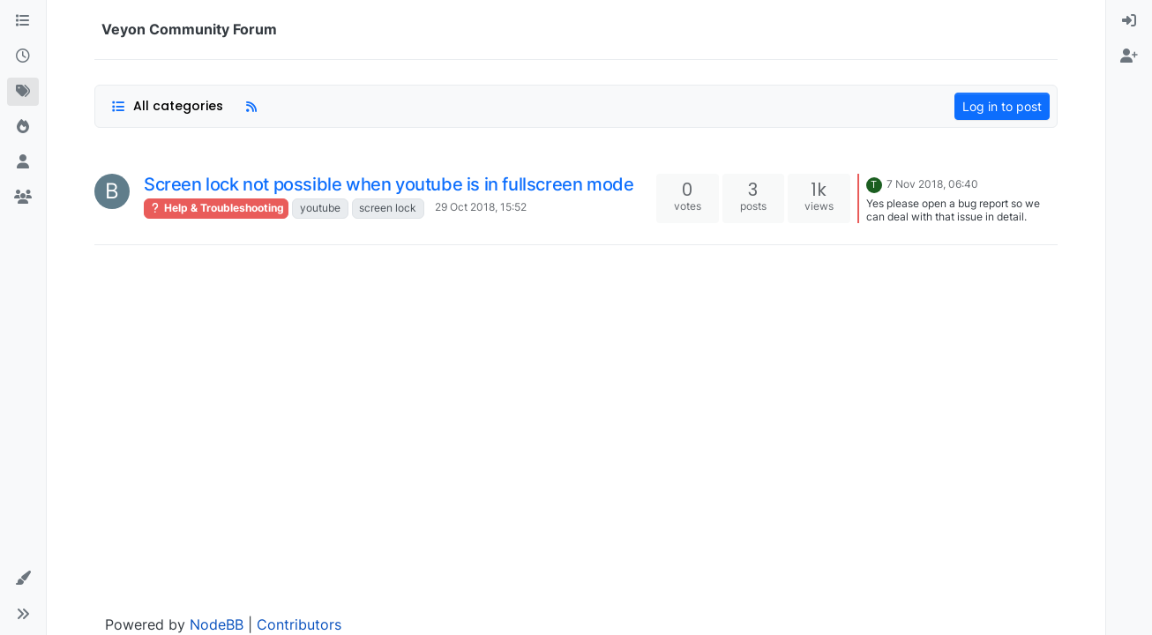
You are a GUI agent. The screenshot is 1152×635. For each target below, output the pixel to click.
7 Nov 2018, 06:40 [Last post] (932, 183)
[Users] (23, 162)
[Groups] (23, 197)
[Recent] (23, 56)
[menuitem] (1129, 21)
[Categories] (23, 21)
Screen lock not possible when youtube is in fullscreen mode (388, 184)
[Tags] (23, 92)
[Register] (1129, 56)
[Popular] (23, 127)
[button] (23, 578)
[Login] (1129, 21)
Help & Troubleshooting (216, 207)
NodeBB (216, 624)
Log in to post (1002, 106)
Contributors (299, 624)
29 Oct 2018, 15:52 (481, 206)
